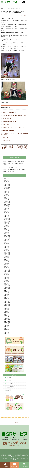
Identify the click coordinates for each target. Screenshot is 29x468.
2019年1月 (6, 301)
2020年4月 (6, 280)
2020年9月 (6, 273)
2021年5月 (6, 262)
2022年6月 (6, 243)
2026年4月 (6, 178)
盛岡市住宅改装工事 (7, 140)
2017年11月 (7, 321)
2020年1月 (6, 284)
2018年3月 (6, 315)
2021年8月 (6, 257)
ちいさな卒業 (6, 124)
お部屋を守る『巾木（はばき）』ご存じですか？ (14, 127)
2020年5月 (6, 279)
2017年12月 (7, 319)
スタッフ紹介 (9, 384)
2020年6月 (6, 277)
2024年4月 (6, 212)
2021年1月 (6, 267)
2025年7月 (6, 191)
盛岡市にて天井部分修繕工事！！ (10, 112)
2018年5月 (6, 312)
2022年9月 (6, 239)
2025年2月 (6, 198)
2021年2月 (6, 266)
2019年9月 (6, 290)
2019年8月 (6, 291)
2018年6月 (6, 311)
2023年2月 (6, 232)
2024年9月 (6, 205)
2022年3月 (6, 247)
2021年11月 (7, 253)
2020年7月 (6, 276)
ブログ (11, 157)
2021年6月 (6, 260)
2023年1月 (6, 233)
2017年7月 (6, 326)
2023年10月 (7, 221)
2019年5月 (6, 295)
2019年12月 (7, 286)
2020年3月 (6, 281)
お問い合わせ (14, 465)
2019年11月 (7, 287)
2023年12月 (7, 218)
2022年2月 (6, 249)
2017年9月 (6, 324)
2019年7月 (6, 293)
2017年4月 (6, 331)
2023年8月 (6, 224)
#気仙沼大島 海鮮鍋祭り (8, 130)
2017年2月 (6, 333)
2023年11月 (7, 219)
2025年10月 (7, 187)
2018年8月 (6, 308)
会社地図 (8, 380)
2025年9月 (6, 188)
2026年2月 (6, 181)
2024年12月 (7, 201)
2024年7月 (6, 208)
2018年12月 (7, 302)
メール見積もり (24, 465)
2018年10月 (7, 305)
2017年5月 (6, 329)
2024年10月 (7, 204)
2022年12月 (7, 235)
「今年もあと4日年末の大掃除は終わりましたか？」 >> (21, 147)
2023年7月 (6, 225)
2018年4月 (6, 314)
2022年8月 (6, 240)
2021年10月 (7, 255)
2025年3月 (6, 197)
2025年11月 (7, 185)
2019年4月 (6, 297)
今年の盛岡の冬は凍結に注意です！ (13, 12)
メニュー (14, 422)
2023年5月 (6, 228)
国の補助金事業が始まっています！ (11, 121)
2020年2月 (6, 283)
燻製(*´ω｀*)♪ (6, 137)
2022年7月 (6, 242)
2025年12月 (7, 184)
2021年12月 (7, 252)
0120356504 (5, 465)
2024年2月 (6, 215)
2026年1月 (6, 183)
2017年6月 (6, 328)
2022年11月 (7, 236)
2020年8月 (6, 274)
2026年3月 (6, 180)
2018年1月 (6, 318)
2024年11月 (7, 202)
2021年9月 (6, 256)
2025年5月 (6, 194)
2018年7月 (6, 310)
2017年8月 (6, 325)
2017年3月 (6, 332)
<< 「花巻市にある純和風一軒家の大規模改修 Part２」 (8, 147)
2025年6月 (6, 193)
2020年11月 (7, 270)
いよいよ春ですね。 (7, 118)
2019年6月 (6, 294)
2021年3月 (6, 264)
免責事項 (8, 390)
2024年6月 (6, 209)
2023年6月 (6, 226)
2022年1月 (6, 250)
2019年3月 (6, 298)
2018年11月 (7, 304)
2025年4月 (6, 195)
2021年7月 (6, 259)
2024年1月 (6, 216)
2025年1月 (6, 200)
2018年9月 (6, 307)
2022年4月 (6, 246)
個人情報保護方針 (10, 387)
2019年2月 (6, 300)
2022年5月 (6, 245)
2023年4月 (6, 229)
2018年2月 (6, 317)
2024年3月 (6, 214)
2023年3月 (6, 231)
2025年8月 (6, 190)
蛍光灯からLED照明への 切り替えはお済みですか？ (14, 115)
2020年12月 (7, 269)
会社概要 (8, 377)
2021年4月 (6, 263)
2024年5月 (6, 211)
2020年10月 (7, 271)
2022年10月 (7, 238)
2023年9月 (6, 222)
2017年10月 (7, 322)
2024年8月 (6, 207)
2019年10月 (7, 288)
